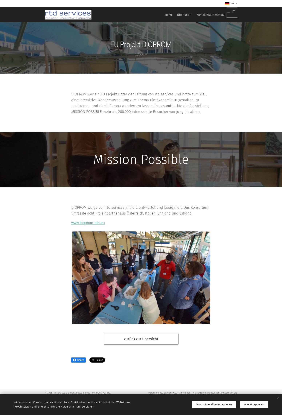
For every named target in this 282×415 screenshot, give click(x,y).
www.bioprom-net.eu (88, 223)
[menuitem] (150, 14)
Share (78, 360)
